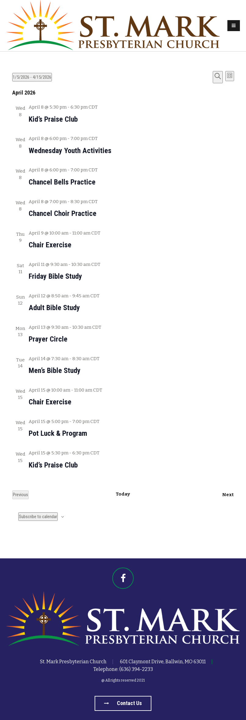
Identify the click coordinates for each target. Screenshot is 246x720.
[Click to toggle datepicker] (32, 77)
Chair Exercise (50, 245)
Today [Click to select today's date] (123, 494)
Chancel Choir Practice (62, 213)
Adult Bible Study (54, 307)
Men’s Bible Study (55, 370)
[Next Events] (228, 494)
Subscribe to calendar (38, 516)
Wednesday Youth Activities (70, 150)
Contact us (123, 703)
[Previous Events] (20, 494)
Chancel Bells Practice (62, 182)
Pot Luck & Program (58, 433)
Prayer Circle (48, 339)
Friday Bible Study (55, 276)
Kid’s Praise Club (53, 119)
